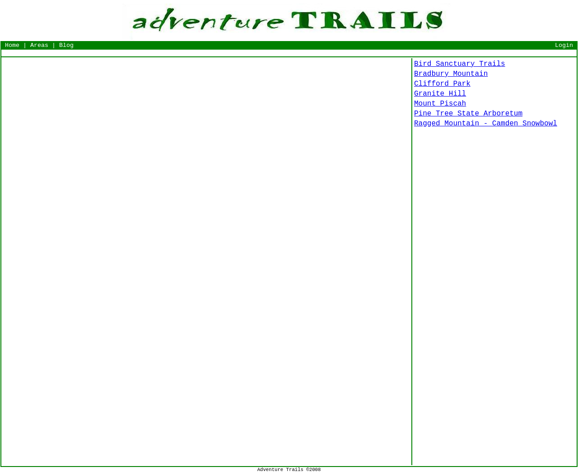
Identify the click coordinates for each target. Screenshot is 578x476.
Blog (66, 45)
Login (564, 45)
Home (12, 45)
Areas (39, 45)
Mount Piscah (440, 104)
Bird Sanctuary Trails (459, 64)
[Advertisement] (289, 53)
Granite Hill (440, 94)
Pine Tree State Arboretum (468, 114)
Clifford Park (442, 84)
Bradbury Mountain (451, 74)
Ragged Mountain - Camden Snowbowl (485, 124)
